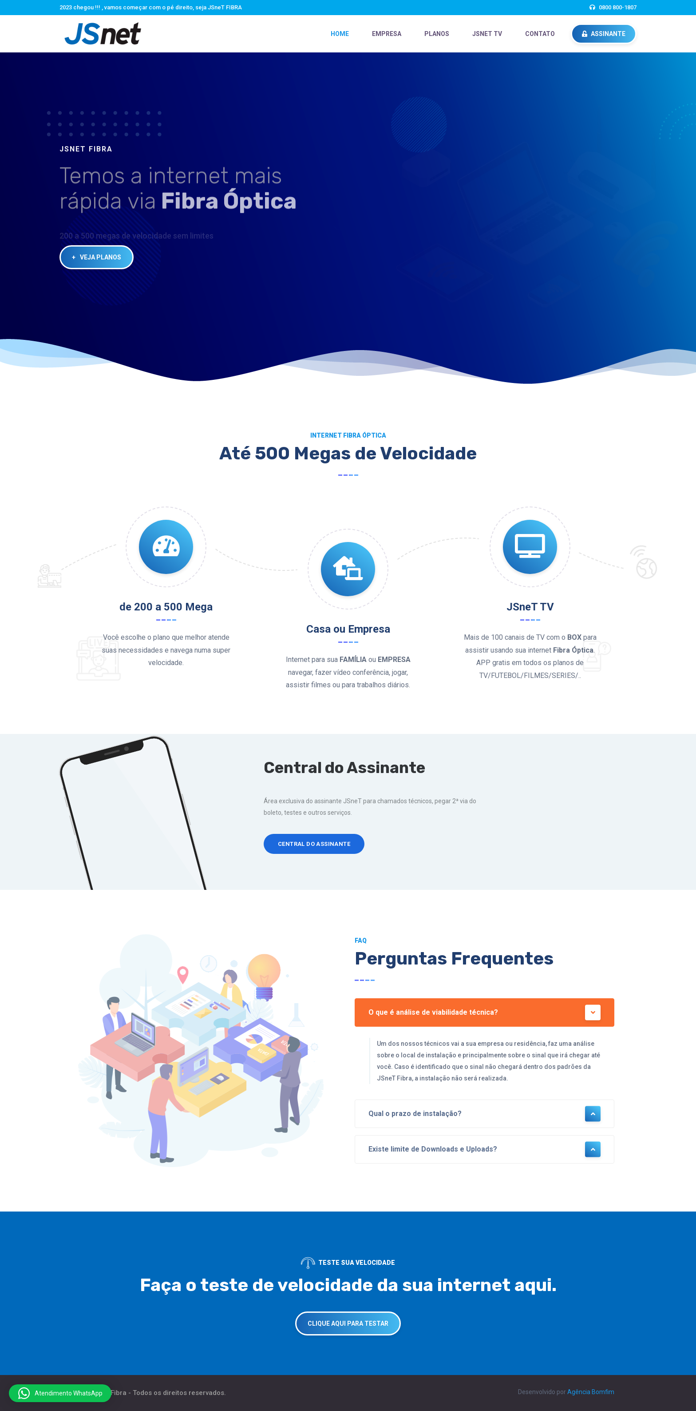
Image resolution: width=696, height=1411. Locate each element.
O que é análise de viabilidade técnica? (484, 1012)
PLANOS (436, 33)
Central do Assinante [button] (314, 844)
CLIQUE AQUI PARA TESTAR (348, 1323)
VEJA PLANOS (96, 257)
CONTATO (540, 33)
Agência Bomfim (590, 1391)
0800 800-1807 (618, 7)
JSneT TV (487, 33)
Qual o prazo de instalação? (484, 1114)
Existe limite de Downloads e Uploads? (484, 1149)
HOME (340, 33)
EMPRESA (386, 33)
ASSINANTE (603, 33)
